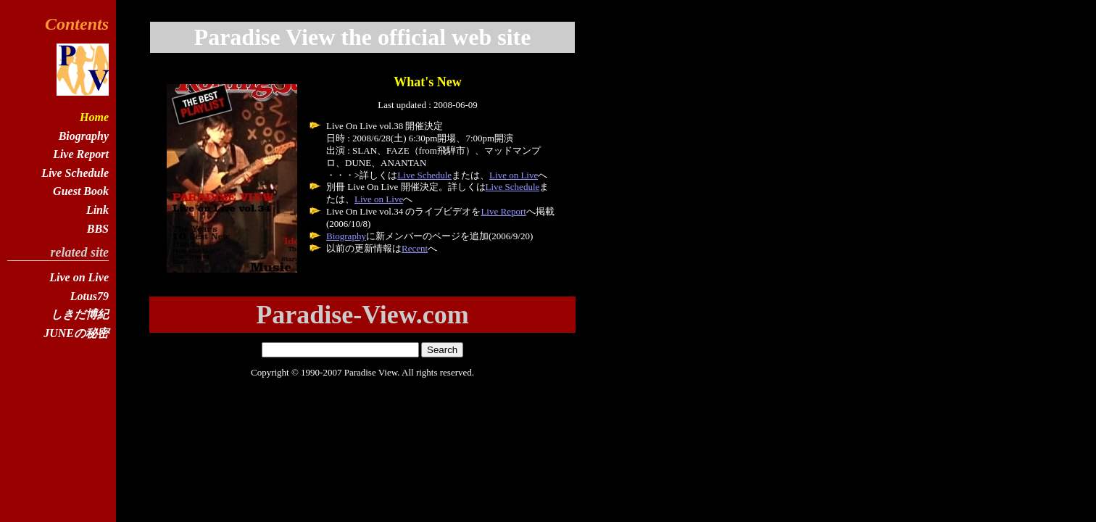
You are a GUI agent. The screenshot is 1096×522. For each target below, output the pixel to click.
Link (97, 210)
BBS (98, 229)
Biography (346, 236)
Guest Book (81, 191)
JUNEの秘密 (76, 333)
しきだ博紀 (80, 314)
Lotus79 (89, 296)
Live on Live (513, 175)
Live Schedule (424, 175)
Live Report (503, 211)
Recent (415, 248)
